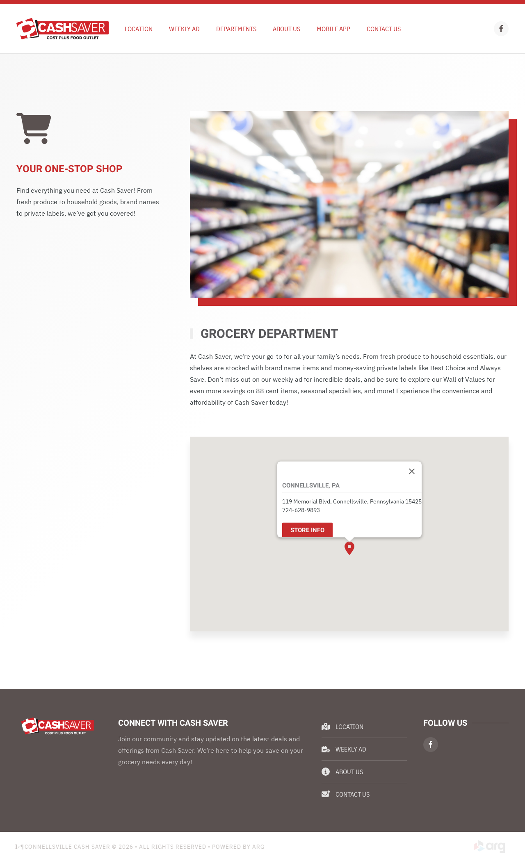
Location (139, 29)
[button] (349, 548)
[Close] (412, 471)
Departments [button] (236, 29)
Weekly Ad (344, 749)
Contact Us (384, 29)
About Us (286, 29)
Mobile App (333, 29)
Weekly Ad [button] (184, 29)
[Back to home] (62, 28)
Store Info (307, 529)
